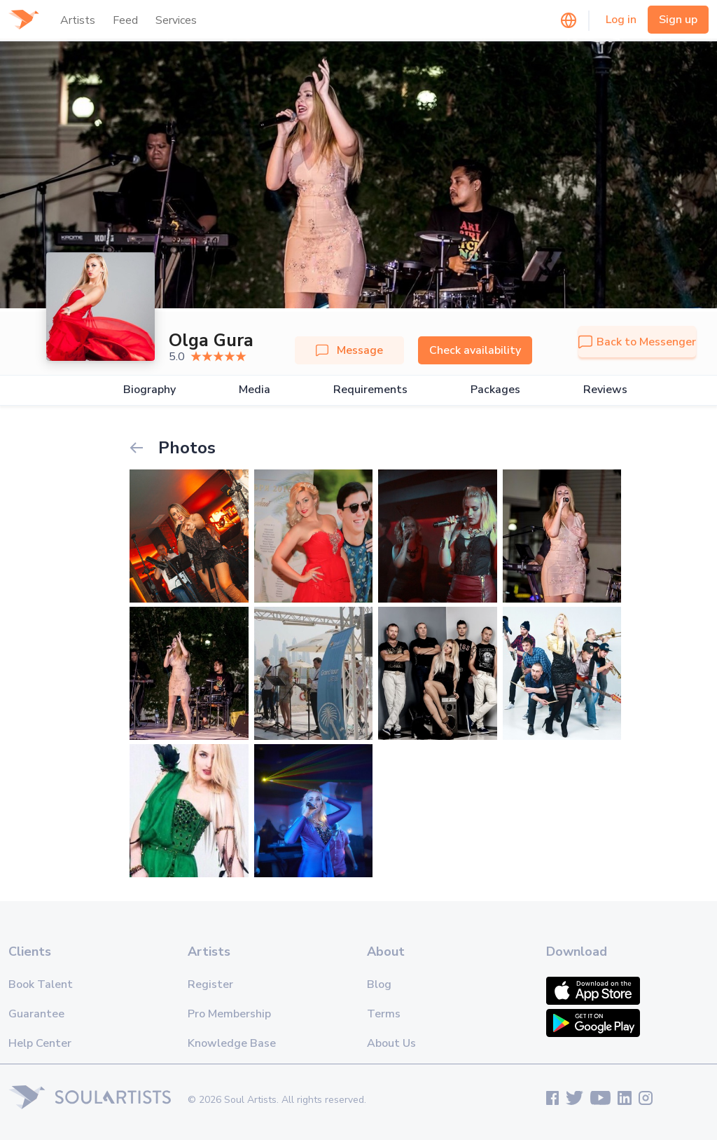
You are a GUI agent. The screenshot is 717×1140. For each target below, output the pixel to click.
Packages (495, 390)
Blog (379, 984)
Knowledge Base (232, 1043)
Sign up (678, 19)
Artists (77, 20)
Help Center (39, 1043)
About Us (391, 1043)
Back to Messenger (637, 342)
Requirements (370, 390)
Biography (149, 390)
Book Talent (40, 984)
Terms (384, 1014)
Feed (125, 20)
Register (210, 984)
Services (176, 20)
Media (254, 390)
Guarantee (36, 1014)
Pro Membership (229, 1014)
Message (349, 350)
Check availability (475, 350)
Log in (621, 19)
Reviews (605, 390)
